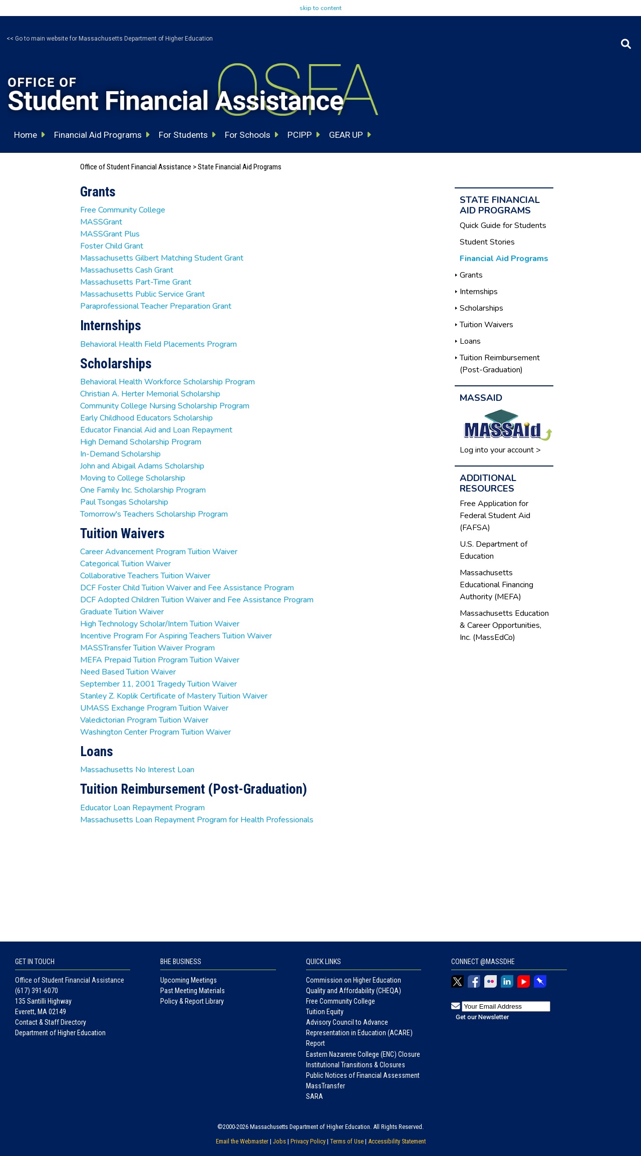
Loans (470, 341)
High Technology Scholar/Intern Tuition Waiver (159, 623)
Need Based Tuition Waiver (128, 671)
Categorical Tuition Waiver (125, 563)
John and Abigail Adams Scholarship (142, 466)
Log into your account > (500, 449)
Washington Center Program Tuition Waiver (155, 732)
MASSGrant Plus (110, 234)
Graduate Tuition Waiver (122, 611)
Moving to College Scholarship (132, 478)
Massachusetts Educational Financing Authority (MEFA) (496, 584)
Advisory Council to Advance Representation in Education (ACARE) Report (359, 1032)
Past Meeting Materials (192, 991)
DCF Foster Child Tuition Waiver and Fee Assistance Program (187, 587)
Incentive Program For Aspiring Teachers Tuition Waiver (176, 635)
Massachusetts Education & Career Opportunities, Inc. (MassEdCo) (504, 625)
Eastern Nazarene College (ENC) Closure (363, 1054)
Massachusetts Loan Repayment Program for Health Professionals (196, 819)
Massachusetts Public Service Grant (142, 294)
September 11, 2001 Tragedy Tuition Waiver (158, 683)
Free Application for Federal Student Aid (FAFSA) (495, 515)
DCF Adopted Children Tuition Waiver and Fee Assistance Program (196, 599)
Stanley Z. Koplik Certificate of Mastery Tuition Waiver (173, 696)
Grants (471, 275)
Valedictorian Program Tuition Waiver (144, 720)
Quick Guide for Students (503, 225)
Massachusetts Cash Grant (126, 270)
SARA (314, 1096)
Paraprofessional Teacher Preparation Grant (155, 306)
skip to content (320, 8)
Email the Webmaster (242, 1141)
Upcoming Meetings (188, 980)
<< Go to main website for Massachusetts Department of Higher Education (110, 38)
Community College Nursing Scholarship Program (164, 405)
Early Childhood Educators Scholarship (146, 417)
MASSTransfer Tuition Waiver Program (147, 647)
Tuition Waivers (486, 324)
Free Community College (122, 209)
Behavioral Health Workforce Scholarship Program (167, 381)
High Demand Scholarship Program (140, 441)
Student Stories (487, 242)
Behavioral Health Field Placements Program (158, 344)
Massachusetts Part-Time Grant (135, 282)
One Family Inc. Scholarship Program (143, 490)
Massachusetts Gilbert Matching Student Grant (161, 258)
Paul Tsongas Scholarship (124, 502)
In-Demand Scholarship (120, 453)
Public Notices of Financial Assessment (363, 1075)
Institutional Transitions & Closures (355, 1065)
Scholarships (481, 308)
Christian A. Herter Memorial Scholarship (150, 393)
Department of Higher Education (60, 1033)
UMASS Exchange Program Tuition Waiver (154, 708)
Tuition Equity (325, 1012)
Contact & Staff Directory (50, 1022)
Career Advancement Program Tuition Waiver (158, 551)
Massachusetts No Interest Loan (137, 769)
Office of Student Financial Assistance (135, 166)
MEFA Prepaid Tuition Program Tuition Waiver (159, 659)
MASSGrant (101, 221)
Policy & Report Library (192, 1001)
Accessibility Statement (397, 1141)
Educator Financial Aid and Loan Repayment (156, 429)
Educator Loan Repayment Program (142, 807)
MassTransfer (325, 1086)
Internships (479, 291)
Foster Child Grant (111, 246)
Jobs (279, 1141)
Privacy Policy (308, 1141)
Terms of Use (347, 1141)
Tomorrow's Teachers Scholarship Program (154, 514)
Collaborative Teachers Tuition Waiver (145, 575)
